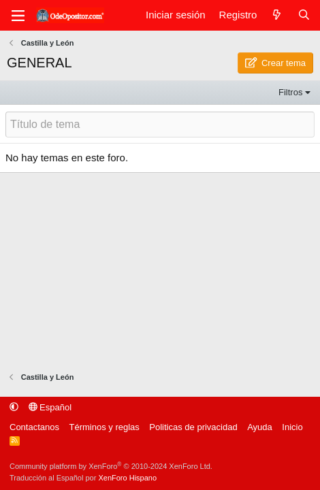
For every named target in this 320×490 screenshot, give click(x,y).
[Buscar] (304, 15)
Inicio (292, 427)
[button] (14, 407)
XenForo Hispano (127, 478)
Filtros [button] (290, 92)
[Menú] (18, 16)
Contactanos (34, 427)
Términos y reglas (104, 427)
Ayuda (259, 427)
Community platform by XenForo (111, 466)
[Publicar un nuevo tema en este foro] (160, 124)
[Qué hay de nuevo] (276, 15)
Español (50, 407)
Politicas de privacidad (193, 427)
